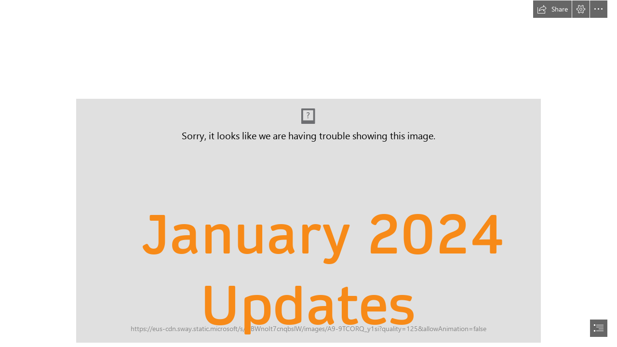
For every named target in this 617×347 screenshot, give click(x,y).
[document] (308, 173)
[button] (552, 9)
